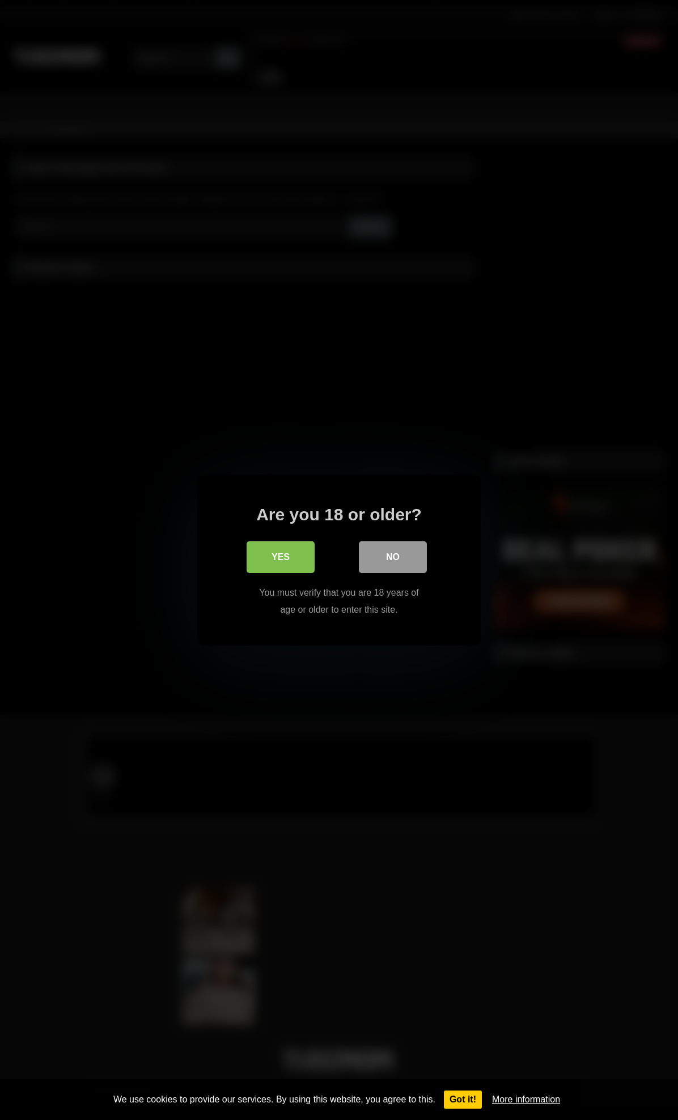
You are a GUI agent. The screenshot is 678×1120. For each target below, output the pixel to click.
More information (526, 1099)
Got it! (463, 1099)
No (393, 557)
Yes (281, 557)
